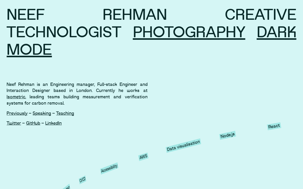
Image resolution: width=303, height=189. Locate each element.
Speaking (42, 113)
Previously (17, 113)
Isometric (16, 97)
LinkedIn (53, 123)
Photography (189, 33)
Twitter (14, 123)
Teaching (65, 113)
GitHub (33, 123)
